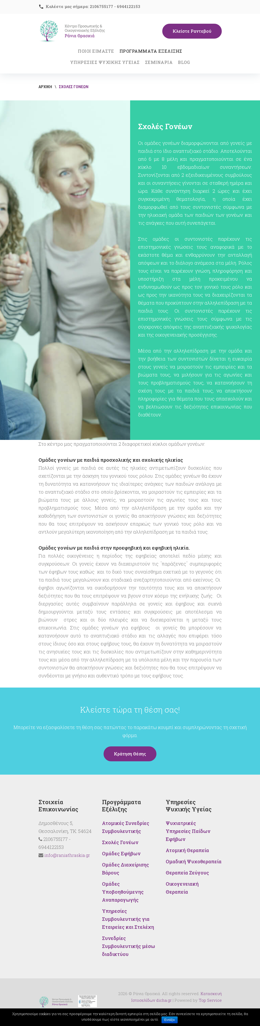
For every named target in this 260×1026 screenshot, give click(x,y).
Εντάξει (169, 1020)
